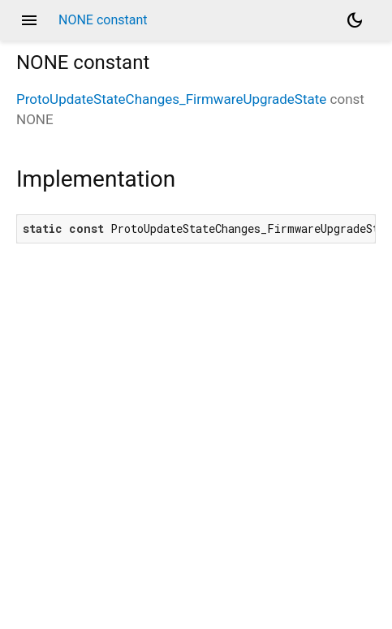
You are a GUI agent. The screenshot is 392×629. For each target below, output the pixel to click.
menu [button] (29, 20)
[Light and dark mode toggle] (355, 20)
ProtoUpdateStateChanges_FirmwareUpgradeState (171, 99)
